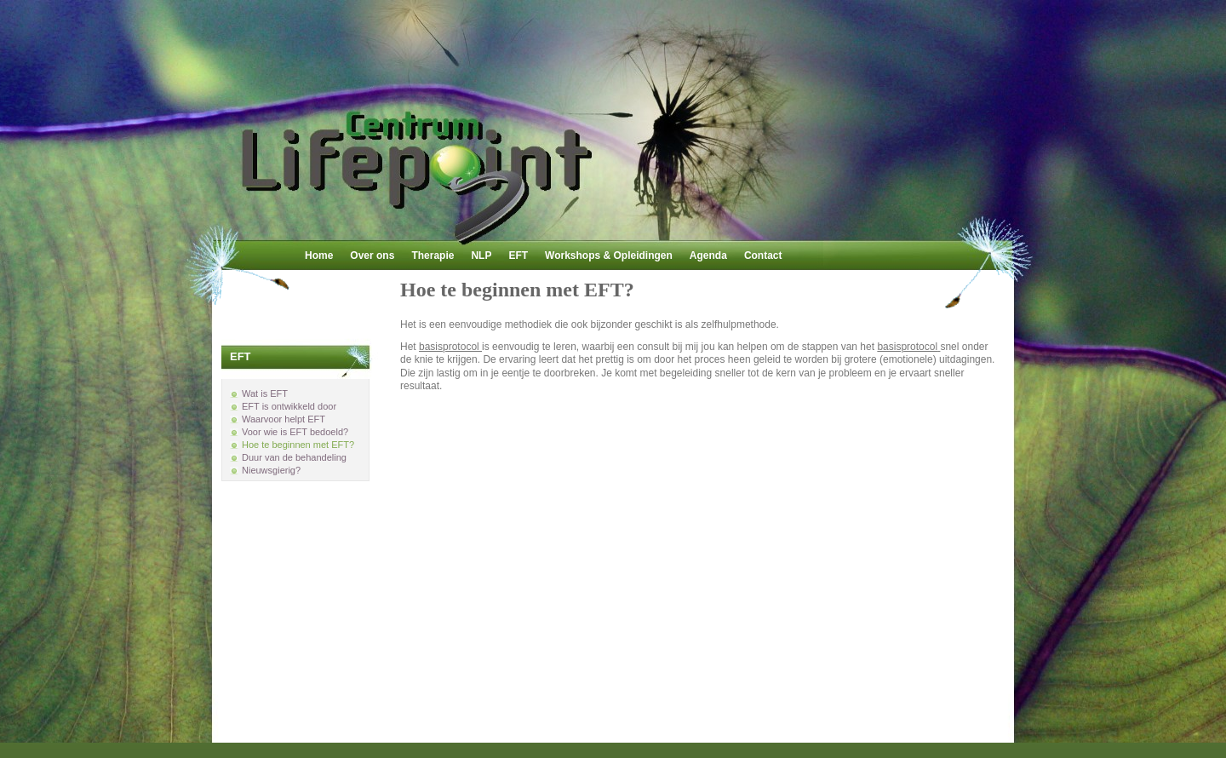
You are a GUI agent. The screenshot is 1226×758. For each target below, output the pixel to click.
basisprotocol (450, 347)
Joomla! (645, 734)
